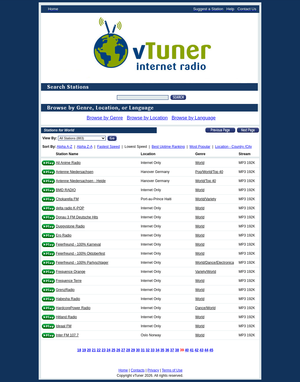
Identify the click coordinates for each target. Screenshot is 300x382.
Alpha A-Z (64, 147)
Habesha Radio (68, 299)
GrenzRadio (65, 290)
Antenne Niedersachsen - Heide (81, 181)
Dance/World (205, 308)
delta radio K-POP (70, 208)
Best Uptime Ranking (168, 147)
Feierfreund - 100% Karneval (78, 244)
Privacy (153, 370)
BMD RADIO (66, 190)
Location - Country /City (233, 147)
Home (123, 370)
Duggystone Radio (70, 226)
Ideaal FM (63, 326)
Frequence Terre (69, 281)
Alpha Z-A (84, 147)
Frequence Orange (71, 272)
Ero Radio (63, 235)
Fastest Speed (108, 147)
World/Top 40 (205, 181)
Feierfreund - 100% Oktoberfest (80, 253)
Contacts (137, 370)
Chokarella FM (67, 199)
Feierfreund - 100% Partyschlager (82, 263)
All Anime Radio (68, 163)
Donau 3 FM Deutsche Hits (77, 217)
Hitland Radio (66, 317)
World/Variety (205, 199)
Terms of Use (172, 370)
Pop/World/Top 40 (209, 172)
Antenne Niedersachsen (74, 172)
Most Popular (200, 147)
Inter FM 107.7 (67, 335)
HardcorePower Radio (73, 308)
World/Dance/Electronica (214, 263)
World (199, 163)
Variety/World (205, 272)
